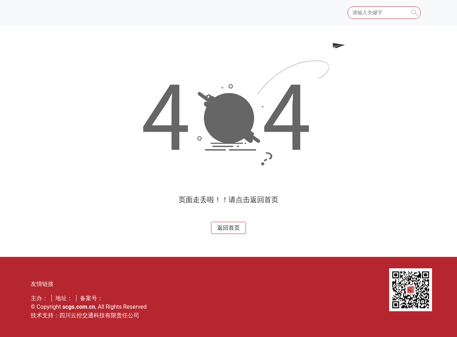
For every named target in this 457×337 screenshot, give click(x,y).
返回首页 (228, 227)
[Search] (384, 12)
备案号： (91, 298)
